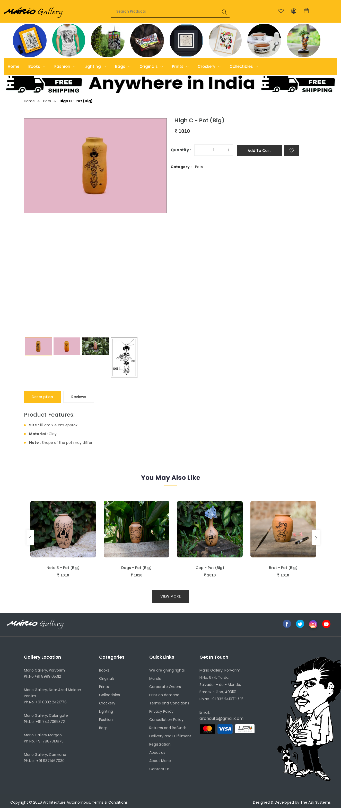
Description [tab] (42, 396)
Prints (180, 66)
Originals (151, 66)
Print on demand (164, 695)
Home (13, 66)
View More (170, 596)
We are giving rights (167, 670)
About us (157, 752)
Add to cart (259, 150)
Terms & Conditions (110, 802)
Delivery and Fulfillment (170, 736)
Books (36, 66)
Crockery (209, 66)
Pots (49, 101)
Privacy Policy (161, 711)
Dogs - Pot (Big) (136, 567)
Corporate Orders (165, 687)
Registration (160, 744)
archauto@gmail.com (221, 719)
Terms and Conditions (169, 703)
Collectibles (244, 66)
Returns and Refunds (168, 728)
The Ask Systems (315, 802)
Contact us (159, 769)
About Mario (160, 761)
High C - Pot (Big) (76, 101)
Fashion (64, 66)
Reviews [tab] (79, 396)
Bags (122, 66)
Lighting (95, 66)
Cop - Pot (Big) (210, 567)
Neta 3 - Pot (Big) (63, 567)
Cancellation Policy (166, 719)
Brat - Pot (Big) (283, 567)
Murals (155, 678)
